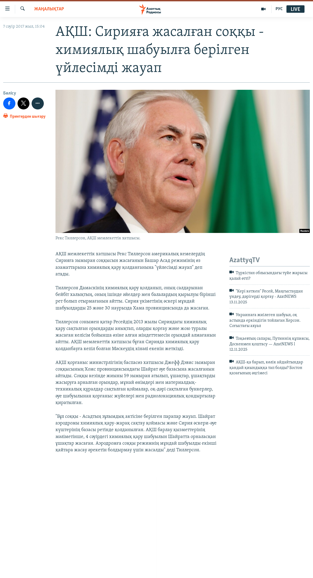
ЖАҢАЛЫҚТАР (49, 9)
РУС (279, 9)
